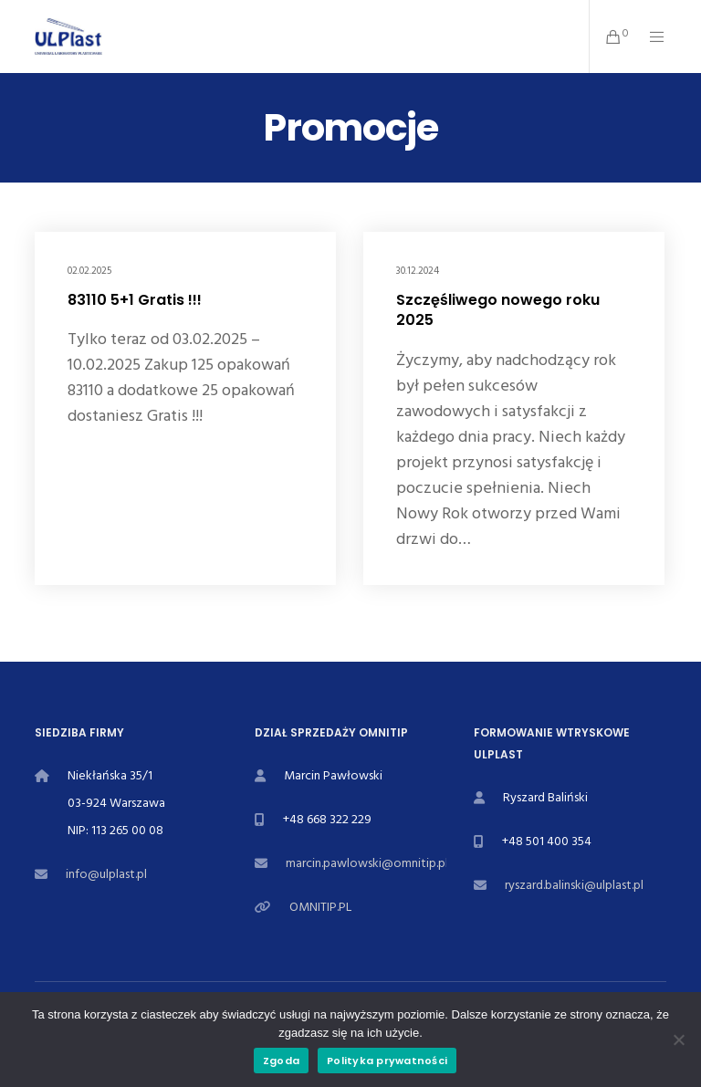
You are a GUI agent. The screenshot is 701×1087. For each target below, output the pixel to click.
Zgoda (281, 1060)
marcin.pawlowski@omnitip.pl (367, 862)
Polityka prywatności (387, 1060)
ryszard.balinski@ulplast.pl (574, 884)
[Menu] (649, 36)
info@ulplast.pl (106, 873)
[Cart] (606, 36)
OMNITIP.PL (320, 906)
